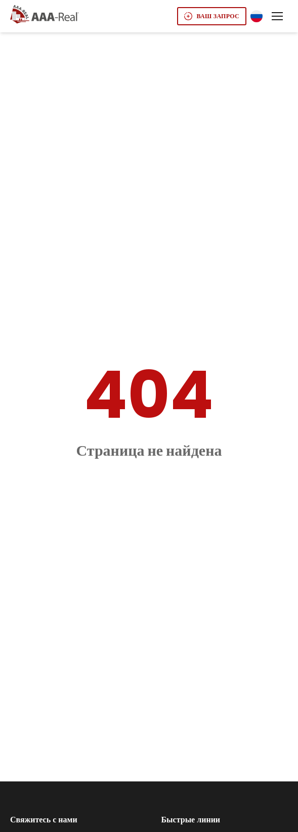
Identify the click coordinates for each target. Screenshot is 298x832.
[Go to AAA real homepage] (44, 15)
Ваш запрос (211, 16)
